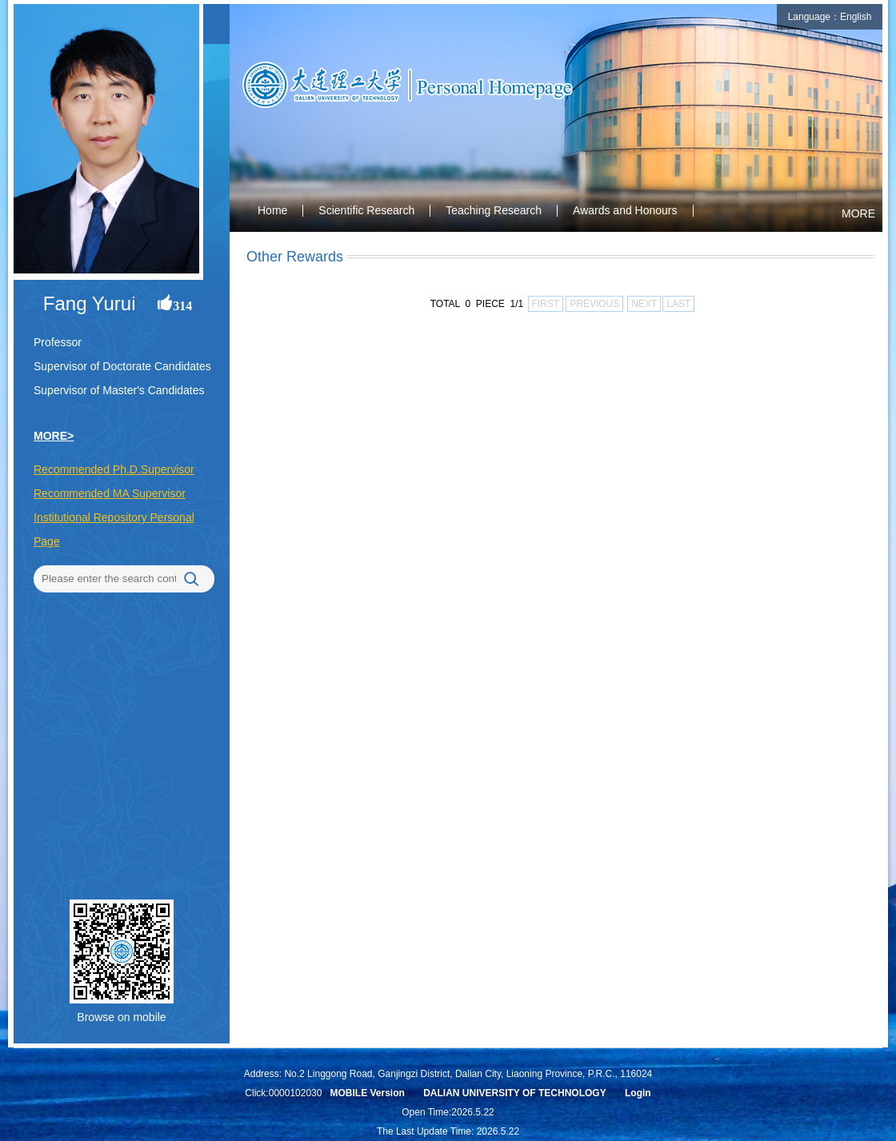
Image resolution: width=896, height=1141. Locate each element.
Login (638, 1093)
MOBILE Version (367, 1093)
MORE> (54, 435)
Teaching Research (494, 210)
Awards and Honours (625, 210)
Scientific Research (366, 210)
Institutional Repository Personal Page (114, 529)
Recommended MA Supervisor (110, 493)
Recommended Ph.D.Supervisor (114, 469)
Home (272, 210)
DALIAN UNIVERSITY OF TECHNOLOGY (514, 1093)
